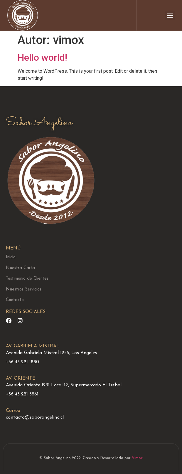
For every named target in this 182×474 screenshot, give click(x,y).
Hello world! (42, 57)
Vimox (137, 458)
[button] (170, 15)
